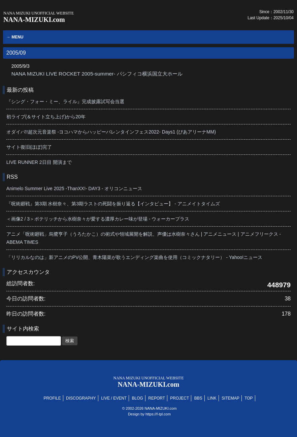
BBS (198, 398)
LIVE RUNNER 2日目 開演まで (39, 162)
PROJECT (179, 398)
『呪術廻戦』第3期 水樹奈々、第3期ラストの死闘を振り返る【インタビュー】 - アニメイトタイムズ (113, 203)
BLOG (137, 398)
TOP (248, 398)
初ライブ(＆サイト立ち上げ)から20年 (46, 116)
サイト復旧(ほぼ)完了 (29, 147)
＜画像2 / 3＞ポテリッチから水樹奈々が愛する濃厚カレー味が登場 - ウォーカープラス (98, 219)
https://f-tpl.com (158, 414)
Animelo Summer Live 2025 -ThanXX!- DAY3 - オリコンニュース (74, 188)
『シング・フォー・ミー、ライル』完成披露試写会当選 (65, 101)
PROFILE (52, 398)
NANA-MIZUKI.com (38, 17)
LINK (212, 398)
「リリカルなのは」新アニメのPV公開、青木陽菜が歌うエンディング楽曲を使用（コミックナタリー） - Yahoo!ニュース (134, 257)
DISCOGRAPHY (81, 398)
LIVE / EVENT (114, 398)
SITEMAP (230, 398)
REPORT (156, 398)
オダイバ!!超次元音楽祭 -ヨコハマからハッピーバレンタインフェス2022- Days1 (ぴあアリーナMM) (111, 132)
